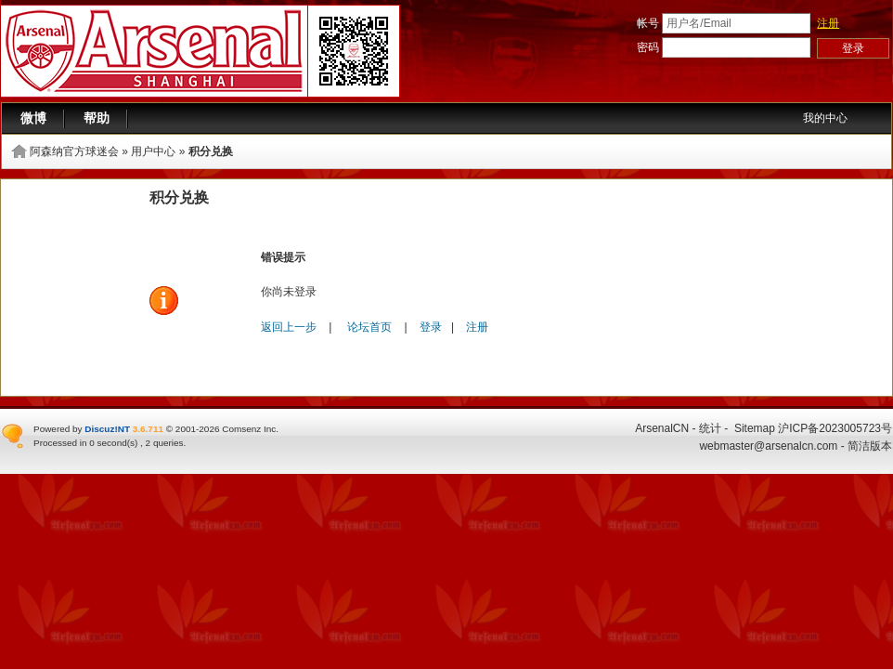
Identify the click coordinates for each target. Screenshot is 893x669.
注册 (828, 23)
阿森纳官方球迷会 (74, 151)
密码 (648, 47)
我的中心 (825, 118)
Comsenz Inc (249, 429)
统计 (710, 428)
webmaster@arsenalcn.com (768, 446)
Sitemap (754, 428)
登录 (431, 327)
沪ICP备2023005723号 (835, 428)
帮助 (97, 118)
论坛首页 (369, 327)
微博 (33, 118)
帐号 (648, 23)
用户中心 (153, 151)
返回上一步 (289, 327)
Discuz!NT (107, 429)
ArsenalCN (662, 428)
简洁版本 (870, 446)
